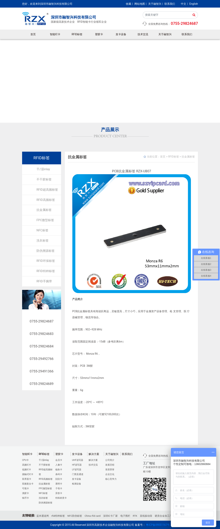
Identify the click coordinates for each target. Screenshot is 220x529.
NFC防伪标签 (74, 515)
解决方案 (93, 460)
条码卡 (58, 474)
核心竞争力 (111, 479)
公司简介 (109, 460)
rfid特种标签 (58, 515)
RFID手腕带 (44, 281)
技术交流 (143, 34)
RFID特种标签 (45, 271)
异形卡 (58, 493)
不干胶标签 (44, 179)
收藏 (128, 3)
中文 (183, 3)
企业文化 (109, 474)
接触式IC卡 (27, 474)
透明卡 (58, 483)
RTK (135, 515)
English (193, 3)
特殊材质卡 (61, 498)
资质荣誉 (109, 469)
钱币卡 (25, 498)
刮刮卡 (58, 479)
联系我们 (169, 3)
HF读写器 (77, 464)
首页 (33, 34)
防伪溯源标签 (45, 251)
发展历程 (109, 464)
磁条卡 (58, 469)
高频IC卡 (26, 464)
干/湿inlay (43, 169)
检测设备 (76, 483)
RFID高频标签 (45, 200)
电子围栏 (125, 515)
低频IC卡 (26, 469)
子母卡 (58, 488)
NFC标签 (42, 230)
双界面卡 (26, 479)
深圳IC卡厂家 (110, 515)
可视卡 (25, 488)
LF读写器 (76, 469)
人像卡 (58, 464)
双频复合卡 (27, 483)
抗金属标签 (44, 210)
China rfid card (93, 515)
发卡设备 (121, 34)
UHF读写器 (77, 460)
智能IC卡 (55, 34)
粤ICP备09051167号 (158, 524)
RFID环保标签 (45, 261)
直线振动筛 (146, 515)
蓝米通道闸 (42, 515)
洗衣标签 (42, 240)
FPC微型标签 (45, 220)
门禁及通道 (77, 474)
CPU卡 (25, 460)
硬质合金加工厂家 (164, 515)
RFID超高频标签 (47, 189)
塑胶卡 (99, 34)
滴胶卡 (25, 493)
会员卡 (58, 460)
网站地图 (139, 3)
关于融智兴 (154, 3)
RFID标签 (77, 34)
